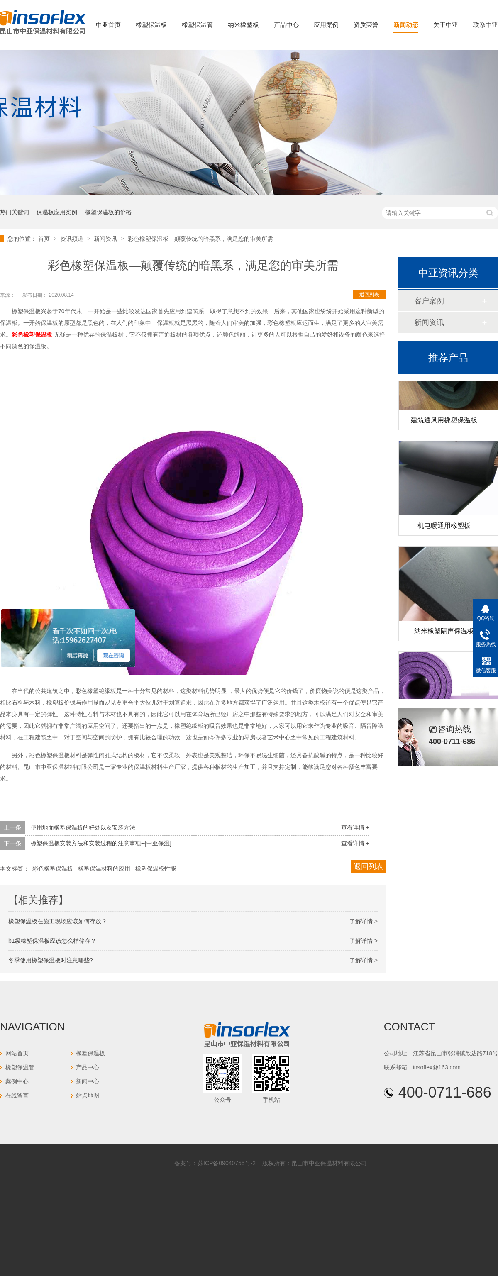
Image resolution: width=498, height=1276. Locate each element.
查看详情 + (355, 827)
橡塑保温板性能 (155, 868)
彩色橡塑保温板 (52, 868)
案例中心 (17, 1081)
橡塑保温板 (151, 24)
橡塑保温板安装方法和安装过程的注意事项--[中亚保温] (101, 843)
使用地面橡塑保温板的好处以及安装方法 (83, 827)
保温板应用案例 (57, 212)
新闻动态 (405, 24)
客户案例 (429, 301)
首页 (44, 238)
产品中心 (286, 24)
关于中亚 (445, 24)
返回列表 (369, 295)
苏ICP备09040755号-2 (227, 1163)
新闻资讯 (106, 238)
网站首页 (17, 1053)
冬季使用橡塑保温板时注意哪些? (50, 960)
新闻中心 (87, 1081)
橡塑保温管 (197, 24)
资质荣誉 (366, 24)
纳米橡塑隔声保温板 (444, 632)
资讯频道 (72, 238)
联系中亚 (485, 24)
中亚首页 (108, 24)
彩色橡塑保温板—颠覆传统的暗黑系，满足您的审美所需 (200, 238)
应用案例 (326, 24)
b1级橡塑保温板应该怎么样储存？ (52, 940)
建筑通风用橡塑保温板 (444, 421)
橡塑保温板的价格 (108, 212)
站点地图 (87, 1095)
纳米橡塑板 (243, 24)
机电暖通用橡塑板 (444, 527)
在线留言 (17, 1095)
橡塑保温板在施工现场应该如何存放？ (57, 921)
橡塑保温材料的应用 (104, 868)
